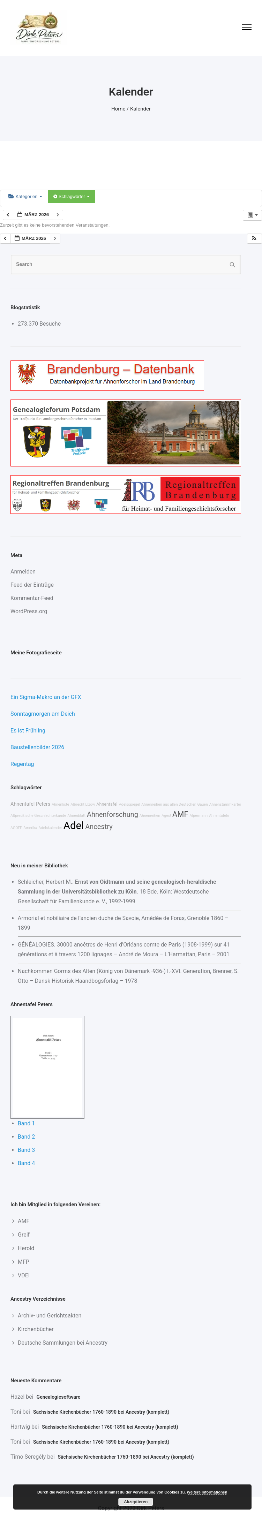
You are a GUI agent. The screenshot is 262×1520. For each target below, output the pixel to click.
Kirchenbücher (36, 1329)
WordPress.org (28, 611)
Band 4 (26, 1163)
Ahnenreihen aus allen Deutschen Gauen (174, 804)
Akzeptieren (136, 1501)
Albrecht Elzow (82, 804)
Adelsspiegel (129, 804)
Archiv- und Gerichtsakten (49, 1315)
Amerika (30, 828)
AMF (180, 814)
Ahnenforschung (112, 814)
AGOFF (16, 828)
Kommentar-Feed (31, 598)
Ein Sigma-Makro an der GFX (45, 697)
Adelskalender (50, 828)
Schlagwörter (71, 196)
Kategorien (25, 196)
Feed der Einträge (32, 585)
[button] (254, 238)
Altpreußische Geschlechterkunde (38, 815)
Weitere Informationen (207, 1492)
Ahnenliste (60, 804)
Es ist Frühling (27, 730)
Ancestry (98, 826)
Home (118, 109)
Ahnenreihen (150, 815)
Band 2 (26, 1136)
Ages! (166, 815)
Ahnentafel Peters (30, 804)
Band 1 (26, 1123)
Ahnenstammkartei (225, 804)
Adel (73, 825)
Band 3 (26, 1150)
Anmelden (23, 571)
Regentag (22, 764)
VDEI (24, 1275)
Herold (26, 1248)
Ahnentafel (106, 804)
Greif (24, 1234)
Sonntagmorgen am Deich (42, 713)
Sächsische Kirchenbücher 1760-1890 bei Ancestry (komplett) (101, 1412)
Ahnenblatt (76, 815)
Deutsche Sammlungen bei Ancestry (62, 1342)
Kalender (140, 109)
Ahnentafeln (219, 815)
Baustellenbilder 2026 (37, 747)
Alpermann (198, 815)
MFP (23, 1262)
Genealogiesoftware (59, 1397)
